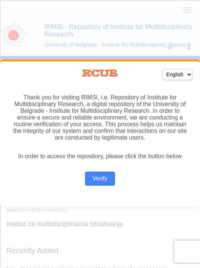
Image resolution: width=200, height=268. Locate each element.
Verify (99, 178)
